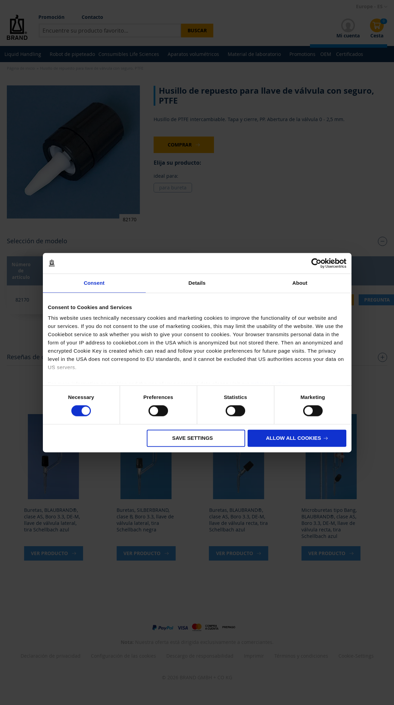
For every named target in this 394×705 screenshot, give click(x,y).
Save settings (192, 438)
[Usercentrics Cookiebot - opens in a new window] (316, 263)
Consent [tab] (94, 283)
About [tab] (300, 283)
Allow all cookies (293, 438)
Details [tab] (197, 283)
